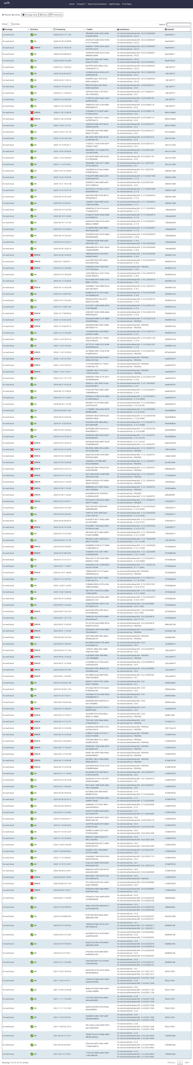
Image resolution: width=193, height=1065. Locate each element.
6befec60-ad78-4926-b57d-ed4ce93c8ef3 (85, 871)
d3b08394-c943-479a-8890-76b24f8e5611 (85, 631)
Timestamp (56, 15)
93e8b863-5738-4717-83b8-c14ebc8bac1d (85, 547)
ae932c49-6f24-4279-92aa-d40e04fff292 (84, 1008)
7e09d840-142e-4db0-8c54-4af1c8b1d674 (85, 288)
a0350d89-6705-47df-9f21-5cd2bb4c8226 (85, 495)
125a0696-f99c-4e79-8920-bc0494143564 (85, 333)
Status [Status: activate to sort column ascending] (27, 29)
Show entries (11, 24)
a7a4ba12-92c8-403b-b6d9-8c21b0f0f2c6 (85, 216)
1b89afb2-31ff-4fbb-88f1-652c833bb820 (84, 462)
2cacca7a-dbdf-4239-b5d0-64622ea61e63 (85, 864)
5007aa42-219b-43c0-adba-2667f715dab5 (85, 501)
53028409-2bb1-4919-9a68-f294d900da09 (85, 236)
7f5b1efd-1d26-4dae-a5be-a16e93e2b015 (85, 722)
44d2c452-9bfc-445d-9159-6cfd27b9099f (84, 469)
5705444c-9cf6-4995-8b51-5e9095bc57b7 (85, 953)
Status (44, 15)
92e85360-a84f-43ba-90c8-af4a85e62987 (85, 437)
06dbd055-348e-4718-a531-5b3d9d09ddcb (85, 378)
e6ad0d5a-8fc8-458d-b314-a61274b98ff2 (84, 702)
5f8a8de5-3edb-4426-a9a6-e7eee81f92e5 (85, 35)
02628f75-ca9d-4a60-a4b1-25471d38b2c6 (85, 184)
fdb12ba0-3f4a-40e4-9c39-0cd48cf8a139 (84, 138)
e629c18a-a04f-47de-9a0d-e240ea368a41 (85, 754)
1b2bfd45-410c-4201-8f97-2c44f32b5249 (84, 553)
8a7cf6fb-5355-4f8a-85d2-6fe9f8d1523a (84, 793)
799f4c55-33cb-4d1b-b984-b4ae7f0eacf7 (84, 618)
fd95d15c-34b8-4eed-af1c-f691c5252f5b (84, 838)
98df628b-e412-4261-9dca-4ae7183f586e (85, 488)
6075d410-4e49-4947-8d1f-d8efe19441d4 (85, 819)
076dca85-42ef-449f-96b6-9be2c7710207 (85, 132)
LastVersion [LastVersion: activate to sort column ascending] (125, 29)
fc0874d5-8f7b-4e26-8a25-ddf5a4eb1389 (84, 916)
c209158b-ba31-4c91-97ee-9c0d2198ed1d (85, 274)
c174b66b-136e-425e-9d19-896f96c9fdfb (84, 411)
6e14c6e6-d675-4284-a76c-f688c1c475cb (85, 281)
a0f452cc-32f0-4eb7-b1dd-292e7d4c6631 (85, 385)
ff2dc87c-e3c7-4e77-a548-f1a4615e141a (84, 579)
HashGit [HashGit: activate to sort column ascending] (177, 29)
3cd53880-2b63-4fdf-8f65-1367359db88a (84, 657)
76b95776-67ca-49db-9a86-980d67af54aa (85, 1036)
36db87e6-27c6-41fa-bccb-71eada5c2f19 (85, 210)
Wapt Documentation (97, 4)
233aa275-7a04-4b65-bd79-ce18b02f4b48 (85, 898)
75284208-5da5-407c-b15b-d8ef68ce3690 (85, 54)
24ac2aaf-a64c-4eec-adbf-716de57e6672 (85, 1045)
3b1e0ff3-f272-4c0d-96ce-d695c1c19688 (84, 715)
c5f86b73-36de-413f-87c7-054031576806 (85, 735)
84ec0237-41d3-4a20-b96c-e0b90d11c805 (85, 560)
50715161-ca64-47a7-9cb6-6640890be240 (85, 346)
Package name (30, 15)
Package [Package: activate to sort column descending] (7, 29)
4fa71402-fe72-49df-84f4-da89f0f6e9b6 (84, 508)
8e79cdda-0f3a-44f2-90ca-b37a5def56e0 (84, 611)
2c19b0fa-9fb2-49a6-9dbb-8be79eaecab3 (85, 229)
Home (71, 4)
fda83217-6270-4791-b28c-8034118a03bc (85, 683)
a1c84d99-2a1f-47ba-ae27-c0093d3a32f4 (85, 663)
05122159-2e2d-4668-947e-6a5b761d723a (85, 624)
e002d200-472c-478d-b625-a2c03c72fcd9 (85, 566)
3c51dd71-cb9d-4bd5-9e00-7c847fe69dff (84, 307)
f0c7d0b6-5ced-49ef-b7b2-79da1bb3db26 (85, 676)
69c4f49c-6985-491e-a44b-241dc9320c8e (85, 449)
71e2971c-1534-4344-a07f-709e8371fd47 (85, 145)
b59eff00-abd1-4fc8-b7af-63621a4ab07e (84, 80)
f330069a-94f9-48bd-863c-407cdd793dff (84, 424)
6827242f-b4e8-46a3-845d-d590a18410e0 (85, 359)
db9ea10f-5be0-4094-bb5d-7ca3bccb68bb (85, 990)
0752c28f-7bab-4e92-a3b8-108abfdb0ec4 (85, 391)
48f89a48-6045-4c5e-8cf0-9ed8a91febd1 (84, 255)
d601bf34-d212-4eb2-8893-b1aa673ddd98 (85, 534)
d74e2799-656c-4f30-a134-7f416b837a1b (85, 605)
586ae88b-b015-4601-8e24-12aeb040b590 (85, 249)
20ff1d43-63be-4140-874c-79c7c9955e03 (85, 93)
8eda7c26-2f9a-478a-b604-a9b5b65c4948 (85, 944)
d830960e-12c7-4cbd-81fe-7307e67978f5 (85, 151)
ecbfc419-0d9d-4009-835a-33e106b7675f (85, 812)
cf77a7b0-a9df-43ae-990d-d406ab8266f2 (84, 999)
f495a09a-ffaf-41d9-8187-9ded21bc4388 (84, 300)
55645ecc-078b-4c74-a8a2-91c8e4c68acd (85, 398)
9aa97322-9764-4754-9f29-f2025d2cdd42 (85, 456)
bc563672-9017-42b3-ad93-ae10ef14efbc (85, 521)
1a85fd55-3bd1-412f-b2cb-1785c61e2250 (85, 372)
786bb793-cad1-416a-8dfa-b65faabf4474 (84, 106)
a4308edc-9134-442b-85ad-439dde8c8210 (85, 696)
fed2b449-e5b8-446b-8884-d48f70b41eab (85, 890)
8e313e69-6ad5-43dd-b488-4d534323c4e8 (85, 475)
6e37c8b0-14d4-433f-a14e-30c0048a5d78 (85, 877)
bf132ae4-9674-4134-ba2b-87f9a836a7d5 (85, 689)
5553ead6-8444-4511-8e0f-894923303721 (85, 845)
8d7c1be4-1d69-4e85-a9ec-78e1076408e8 (85, 786)
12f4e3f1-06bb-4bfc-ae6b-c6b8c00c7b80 (84, 650)
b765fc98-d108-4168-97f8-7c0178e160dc (85, 268)
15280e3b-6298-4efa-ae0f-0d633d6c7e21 (85, 242)
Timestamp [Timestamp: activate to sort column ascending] (46, 29)
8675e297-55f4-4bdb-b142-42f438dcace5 (85, 670)
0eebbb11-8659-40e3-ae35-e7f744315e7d (85, 48)
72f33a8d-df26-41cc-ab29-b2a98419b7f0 (84, 741)
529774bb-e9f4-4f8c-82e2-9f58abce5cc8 (84, 637)
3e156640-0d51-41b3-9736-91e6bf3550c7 (85, 352)
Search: (175, 24)
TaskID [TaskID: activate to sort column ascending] (70, 29)
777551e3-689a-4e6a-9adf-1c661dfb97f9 (84, 1054)
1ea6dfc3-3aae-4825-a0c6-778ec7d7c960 (85, 203)
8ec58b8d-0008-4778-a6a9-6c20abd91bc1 (85, 644)
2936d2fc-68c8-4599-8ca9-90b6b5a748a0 (85, 417)
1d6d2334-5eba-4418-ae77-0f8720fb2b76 (85, 925)
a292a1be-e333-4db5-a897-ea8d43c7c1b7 (85, 599)
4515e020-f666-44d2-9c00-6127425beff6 (84, 158)
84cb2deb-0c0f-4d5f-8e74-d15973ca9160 (85, 773)
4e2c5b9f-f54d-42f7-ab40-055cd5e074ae (84, 261)
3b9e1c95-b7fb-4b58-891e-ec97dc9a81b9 (85, 907)
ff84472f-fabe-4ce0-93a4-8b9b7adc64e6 (84, 87)
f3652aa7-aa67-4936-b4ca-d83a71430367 (85, 540)
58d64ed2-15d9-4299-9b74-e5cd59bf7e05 (85, 748)
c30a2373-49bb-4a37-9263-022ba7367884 (85, 981)
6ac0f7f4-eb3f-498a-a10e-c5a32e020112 (84, 67)
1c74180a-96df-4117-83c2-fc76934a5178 (85, 365)
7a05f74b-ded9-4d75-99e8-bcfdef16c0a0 (84, 825)
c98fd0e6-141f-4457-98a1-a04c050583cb (85, 806)
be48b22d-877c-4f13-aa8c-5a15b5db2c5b (85, 294)
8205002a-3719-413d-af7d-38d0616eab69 (85, 780)
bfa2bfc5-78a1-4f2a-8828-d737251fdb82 (84, 851)
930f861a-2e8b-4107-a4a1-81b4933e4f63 (85, 832)
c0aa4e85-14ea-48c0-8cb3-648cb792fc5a (85, 858)
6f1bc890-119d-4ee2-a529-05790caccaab (85, 527)
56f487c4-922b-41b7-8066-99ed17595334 (85, 482)
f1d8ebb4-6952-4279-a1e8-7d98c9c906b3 (85, 586)
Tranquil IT (81, 4)
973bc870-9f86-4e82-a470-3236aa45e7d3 (85, 177)
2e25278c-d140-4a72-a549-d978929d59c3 (85, 971)
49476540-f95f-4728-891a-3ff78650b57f (84, 197)
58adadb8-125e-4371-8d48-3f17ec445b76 (85, 164)
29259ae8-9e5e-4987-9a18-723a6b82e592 (85, 443)
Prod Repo (126, 4)
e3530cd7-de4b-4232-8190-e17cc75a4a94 (85, 41)
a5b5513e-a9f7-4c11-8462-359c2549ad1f (85, 339)
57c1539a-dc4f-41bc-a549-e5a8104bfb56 (85, 884)
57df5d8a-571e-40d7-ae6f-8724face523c (84, 112)
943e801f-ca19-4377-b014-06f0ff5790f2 (84, 709)
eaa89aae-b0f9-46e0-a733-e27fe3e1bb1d (85, 728)
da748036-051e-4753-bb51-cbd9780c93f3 (85, 935)
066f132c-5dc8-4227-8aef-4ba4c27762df (84, 61)
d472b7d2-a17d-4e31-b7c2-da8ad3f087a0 (85, 190)
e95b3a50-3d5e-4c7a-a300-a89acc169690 (85, 223)
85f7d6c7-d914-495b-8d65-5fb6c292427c (85, 760)
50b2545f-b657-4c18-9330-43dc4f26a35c (85, 962)
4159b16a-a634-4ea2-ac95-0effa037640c (85, 99)
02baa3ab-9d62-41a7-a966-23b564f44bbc (85, 320)
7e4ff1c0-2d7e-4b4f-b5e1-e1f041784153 (84, 514)
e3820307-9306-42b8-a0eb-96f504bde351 (85, 313)
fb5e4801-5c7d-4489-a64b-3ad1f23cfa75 (84, 404)
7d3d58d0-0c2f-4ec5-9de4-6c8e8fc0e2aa (85, 171)
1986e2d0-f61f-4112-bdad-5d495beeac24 (85, 573)
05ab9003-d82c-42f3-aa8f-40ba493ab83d (85, 1017)
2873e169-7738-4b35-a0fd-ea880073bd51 (85, 799)
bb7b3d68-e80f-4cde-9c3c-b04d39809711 (85, 430)
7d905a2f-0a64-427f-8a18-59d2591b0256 (85, 125)
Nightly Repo (114, 4)
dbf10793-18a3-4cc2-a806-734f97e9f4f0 (84, 592)
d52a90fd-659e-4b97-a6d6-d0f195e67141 (85, 326)
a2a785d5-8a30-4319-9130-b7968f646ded (85, 767)
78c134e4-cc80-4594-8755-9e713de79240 (85, 1027)
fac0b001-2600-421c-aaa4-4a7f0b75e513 (85, 119)
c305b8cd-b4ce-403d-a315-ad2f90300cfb (85, 74)
